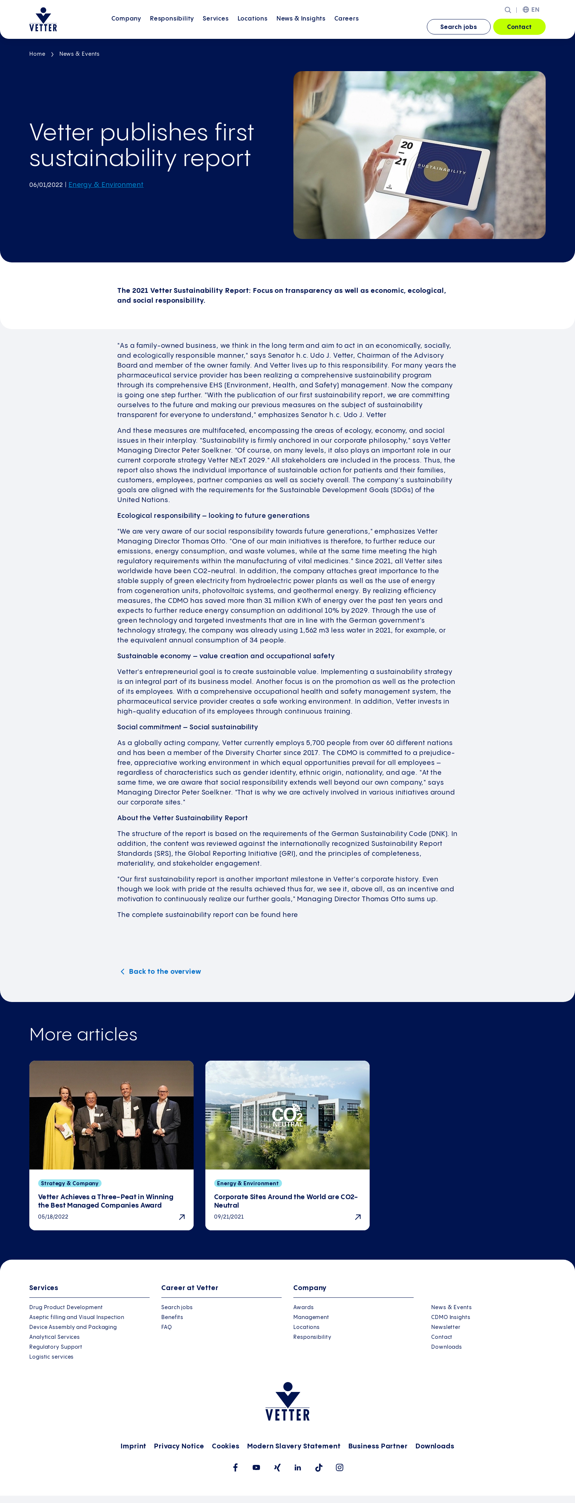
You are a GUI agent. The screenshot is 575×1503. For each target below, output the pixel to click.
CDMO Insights (450, 1317)
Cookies (225, 1446)
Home (37, 54)
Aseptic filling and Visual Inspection (76, 1317)
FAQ (166, 1327)
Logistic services (51, 1357)
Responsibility (172, 26)
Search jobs (458, 27)
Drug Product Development (66, 1307)
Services (215, 26)
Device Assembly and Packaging (73, 1327)
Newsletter (446, 1327)
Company (126, 26)
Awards (303, 1307)
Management (311, 1317)
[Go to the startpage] (43, 19)
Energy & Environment (106, 184)
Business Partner (378, 1446)
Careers (346, 26)
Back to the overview (164, 971)
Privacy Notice (179, 1446)
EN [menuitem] (535, 10)
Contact (519, 27)
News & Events (79, 54)
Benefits (172, 1317)
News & (301, 26)
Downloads (446, 1347)
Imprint (133, 1446)
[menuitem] (126, 27)
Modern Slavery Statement (294, 1446)
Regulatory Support (56, 1347)
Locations (253, 26)
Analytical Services (54, 1337)
